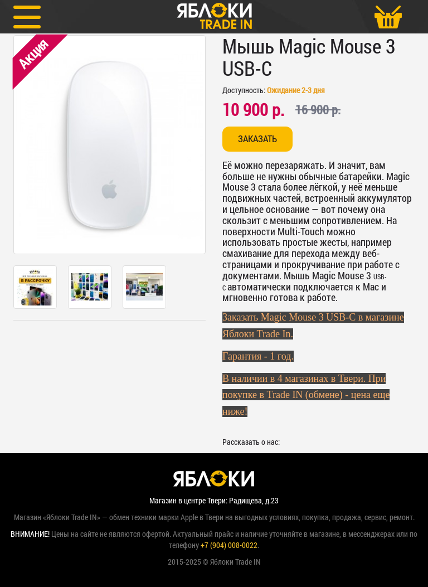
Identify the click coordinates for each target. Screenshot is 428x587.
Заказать (257, 138)
